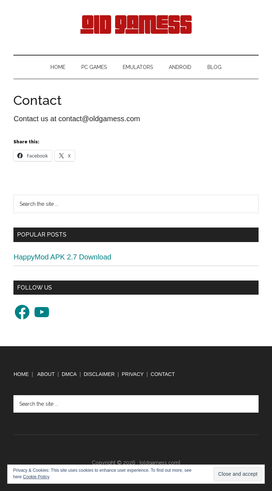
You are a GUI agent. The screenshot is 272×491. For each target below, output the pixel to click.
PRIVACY (132, 374)
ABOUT (46, 374)
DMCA (69, 374)
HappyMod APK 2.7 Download (62, 257)
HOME (21, 374)
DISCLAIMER (99, 374)
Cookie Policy (36, 476)
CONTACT (163, 374)
